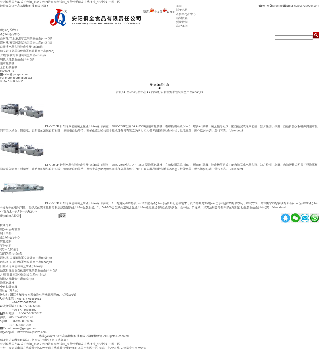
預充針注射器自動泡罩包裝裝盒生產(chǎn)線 (28, 270)
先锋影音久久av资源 (134, 348)
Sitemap (276, 5)
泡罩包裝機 (7, 63)
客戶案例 (182, 26)
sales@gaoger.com (13, 74)
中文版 (156, 11)
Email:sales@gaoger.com (301, 5)
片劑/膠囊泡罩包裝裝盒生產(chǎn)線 (23, 55)
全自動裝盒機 (8, 67)
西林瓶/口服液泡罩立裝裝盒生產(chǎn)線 (26, 38)
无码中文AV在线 (109, 348)
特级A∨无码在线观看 (49, 348)
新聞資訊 (182, 18)
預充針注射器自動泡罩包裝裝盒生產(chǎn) (27, 51)
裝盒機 (19, 336)
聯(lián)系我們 (9, 30)
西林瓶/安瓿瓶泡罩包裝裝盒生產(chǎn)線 (26, 42)
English (169, 11)
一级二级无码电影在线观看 (17, 348)
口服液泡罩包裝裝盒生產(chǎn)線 (21, 46)
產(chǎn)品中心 (186, 14)
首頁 (179, 6)
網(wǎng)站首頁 (10, 229)
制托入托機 (32, 336)
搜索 (63, 215)
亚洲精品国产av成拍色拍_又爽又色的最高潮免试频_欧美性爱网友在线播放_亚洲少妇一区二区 (60, 2)
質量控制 (182, 22)
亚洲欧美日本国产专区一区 (80, 348)
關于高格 (182, 9)
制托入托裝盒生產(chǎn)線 (17, 59)
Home (264, 5)
